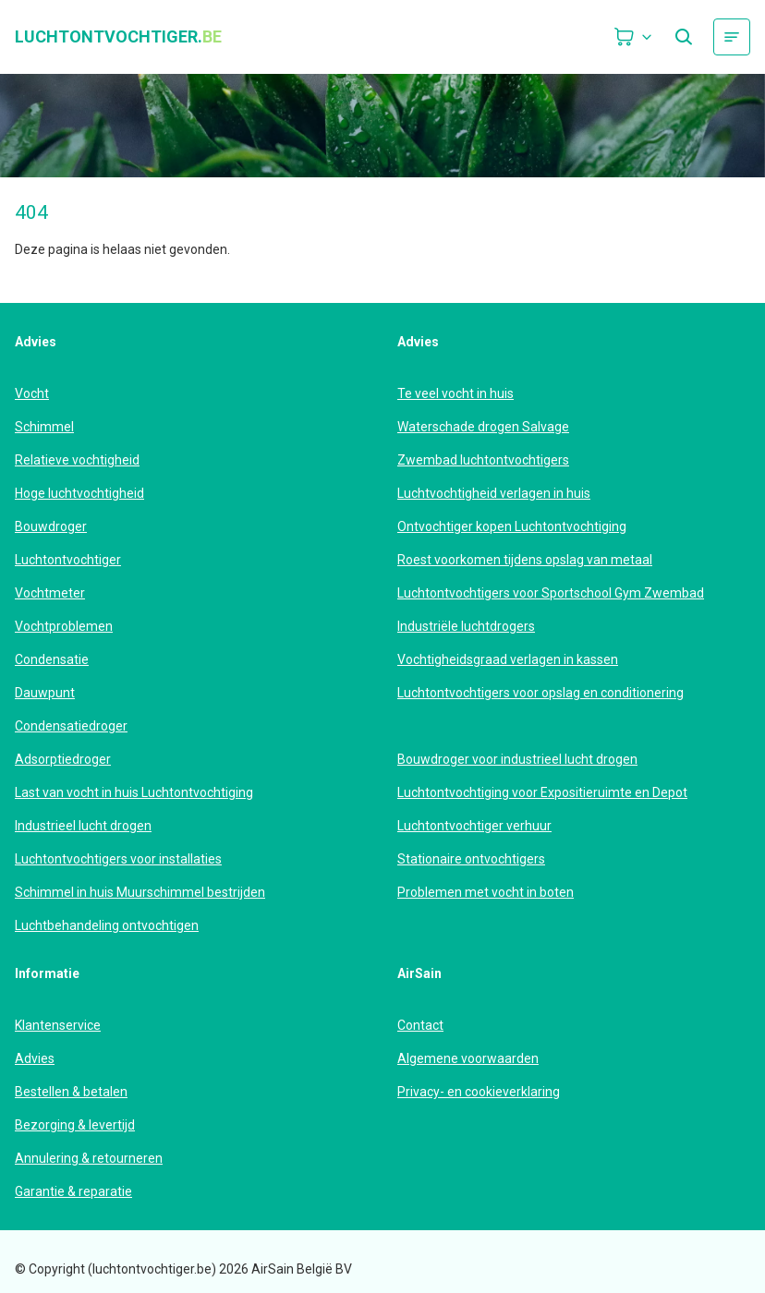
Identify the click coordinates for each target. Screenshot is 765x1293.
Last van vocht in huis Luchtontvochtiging (134, 792)
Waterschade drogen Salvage (483, 426)
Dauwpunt (45, 692)
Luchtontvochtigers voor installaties (118, 859)
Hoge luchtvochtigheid (79, 493)
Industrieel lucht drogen (83, 825)
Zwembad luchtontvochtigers (483, 460)
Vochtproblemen (64, 626)
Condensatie (52, 659)
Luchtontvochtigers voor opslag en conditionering (540, 692)
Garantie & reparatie (73, 1191)
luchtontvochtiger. (118, 37)
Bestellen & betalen (71, 1091)
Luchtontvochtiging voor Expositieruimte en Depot (542, 792)
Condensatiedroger (71, 726)
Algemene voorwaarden (468, 1058)
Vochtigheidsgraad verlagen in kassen (507, 659)
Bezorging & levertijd (75, 1125)
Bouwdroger (51, 526)
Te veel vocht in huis (455, 393)
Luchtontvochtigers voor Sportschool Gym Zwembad (550, 593)
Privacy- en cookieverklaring (478, 1091)
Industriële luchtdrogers (466, 626)
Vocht (32, 393)
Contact (420, 1025)
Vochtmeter (50, 593)
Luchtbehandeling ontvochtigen (107, 925)
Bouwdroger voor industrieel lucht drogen (517, 759)
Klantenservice (58, 1025)
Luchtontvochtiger (68, 559)
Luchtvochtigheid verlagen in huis (493, 493)
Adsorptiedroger (63, 759)
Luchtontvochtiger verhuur (474, 825)
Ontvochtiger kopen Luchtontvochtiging (511, 526)
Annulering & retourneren (89, 1158)
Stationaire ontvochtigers (471, 859)
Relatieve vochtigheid (77, 460)
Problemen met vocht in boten (485, 892)
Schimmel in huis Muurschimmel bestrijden (140, 892)
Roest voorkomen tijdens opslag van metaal (524, 559)
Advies (35, 1058)
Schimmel (44, 426)
